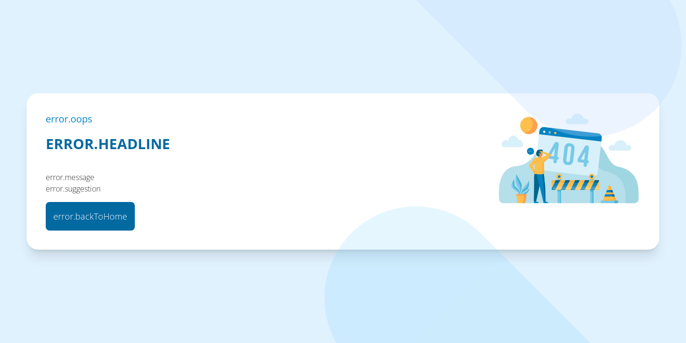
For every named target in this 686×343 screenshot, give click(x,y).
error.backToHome (90, 216)
